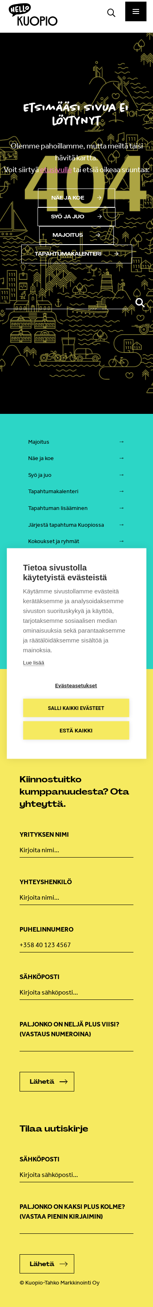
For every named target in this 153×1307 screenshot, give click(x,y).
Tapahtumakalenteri (77, 254)
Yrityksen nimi (44, 834)
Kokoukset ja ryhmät (53, 541)
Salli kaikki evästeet (76, 708)
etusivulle (56, 169)
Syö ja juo (76, 216)
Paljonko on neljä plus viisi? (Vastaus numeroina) (69, 1029)
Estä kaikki (76, 730)
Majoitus (76, 235)
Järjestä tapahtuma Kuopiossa (66, 524)
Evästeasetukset (76, 685)
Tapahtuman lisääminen (58, 508)
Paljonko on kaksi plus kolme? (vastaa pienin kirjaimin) (72, 1211)
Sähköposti (40, 977)
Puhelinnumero (46, 929)
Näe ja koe (76, 198)
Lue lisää (33, 663)
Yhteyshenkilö (46, 882)
